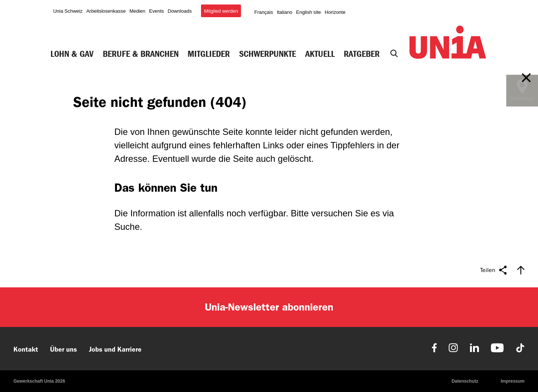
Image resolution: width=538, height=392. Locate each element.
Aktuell (320, 54)
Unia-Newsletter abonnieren (269, 307)
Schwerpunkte (267, 54)
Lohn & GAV (71, 54)
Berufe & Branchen (141, 54)
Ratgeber (362, 54)
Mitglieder (209, 54)
